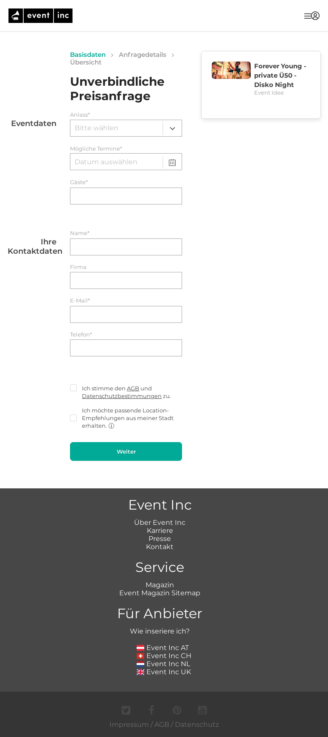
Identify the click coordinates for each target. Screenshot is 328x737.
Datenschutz (197, 724)
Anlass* (80, 115)
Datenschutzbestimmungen (122, 395)
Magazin (160, 585)
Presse (160, 539)
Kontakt (160, 547)
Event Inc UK (164, 672)
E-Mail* (80, 300)
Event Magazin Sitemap (159, 593)
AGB (133, 388)
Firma (78, 267)
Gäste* (79, 182)
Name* (80, 233)
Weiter (126, 451)
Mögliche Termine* (96, 149)
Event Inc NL (164, 664)
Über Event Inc (159, 522)
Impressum (129, 724)
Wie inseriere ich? (160, 631)
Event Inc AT (163, 648)
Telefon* (81, 334)
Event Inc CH (164, 656)
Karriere (160, 531)
